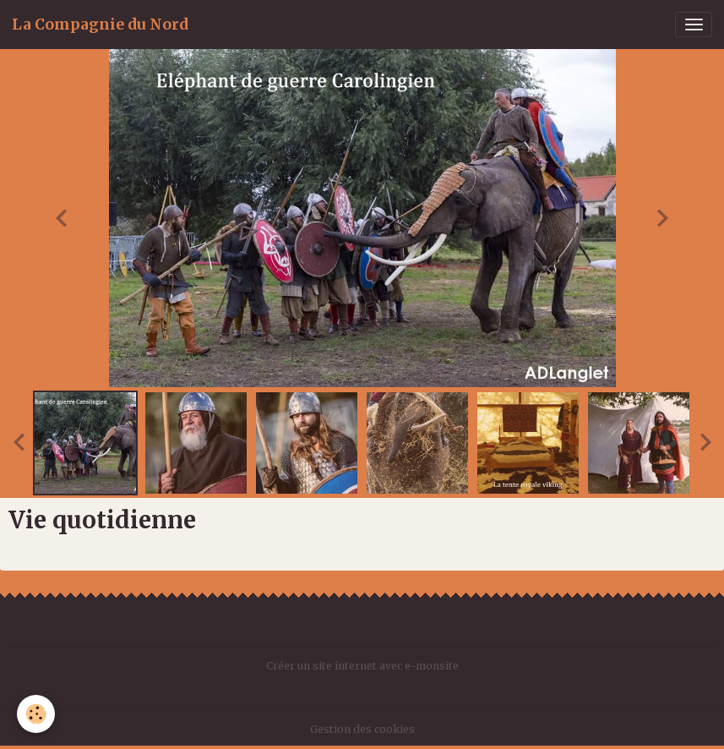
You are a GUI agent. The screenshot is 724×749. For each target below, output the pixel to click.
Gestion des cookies (362, 729)
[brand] (100, 25)
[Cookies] (36, 714)
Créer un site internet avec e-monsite (362, 665)
